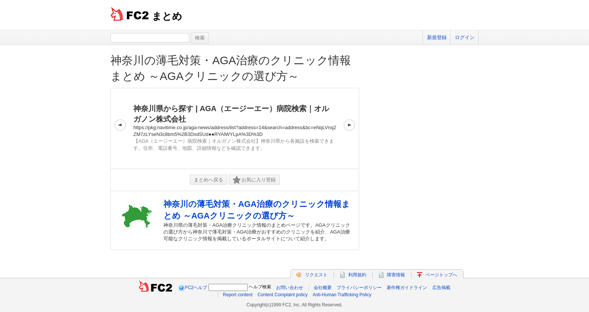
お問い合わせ (289, 287)
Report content (237, 294)
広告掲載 (441, 287)
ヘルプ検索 (260, 287)
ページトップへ (441, 274)
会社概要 (323, 287)
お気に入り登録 (254, 180)
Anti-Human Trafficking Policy (342, 294)
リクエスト (316, 274)
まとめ (167, 16)
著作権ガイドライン (407, 287)
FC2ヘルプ (196, 287)
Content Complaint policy (282, 294)
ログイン (464, 37)
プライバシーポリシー (359, 287)
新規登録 (437, 37)
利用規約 (357, 274)
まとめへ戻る (208, 179)
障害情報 (396, 274)
